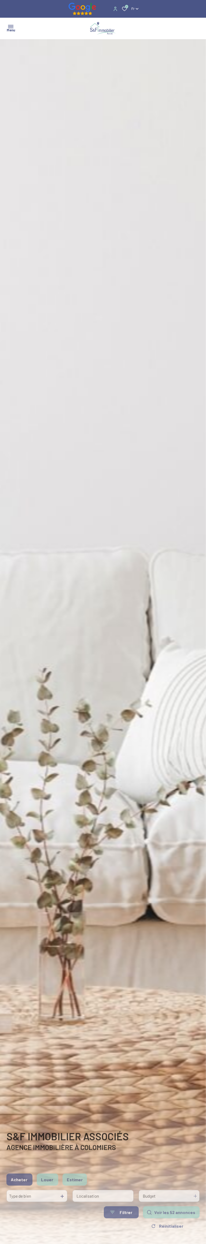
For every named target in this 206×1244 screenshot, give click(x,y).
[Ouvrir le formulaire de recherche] (121, 1220)
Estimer (75, 1187)
